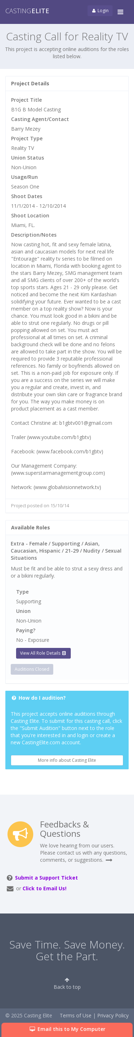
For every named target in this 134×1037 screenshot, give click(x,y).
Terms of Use (75, 1015)
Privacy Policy (113, 1015)
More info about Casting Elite (67, 760)
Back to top (67, 983)
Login (100, 10)
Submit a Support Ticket (46, 877)
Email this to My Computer (67, 1029)
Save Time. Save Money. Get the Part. (67, 950)
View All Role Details (43, 653)
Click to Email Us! (44, 888)
